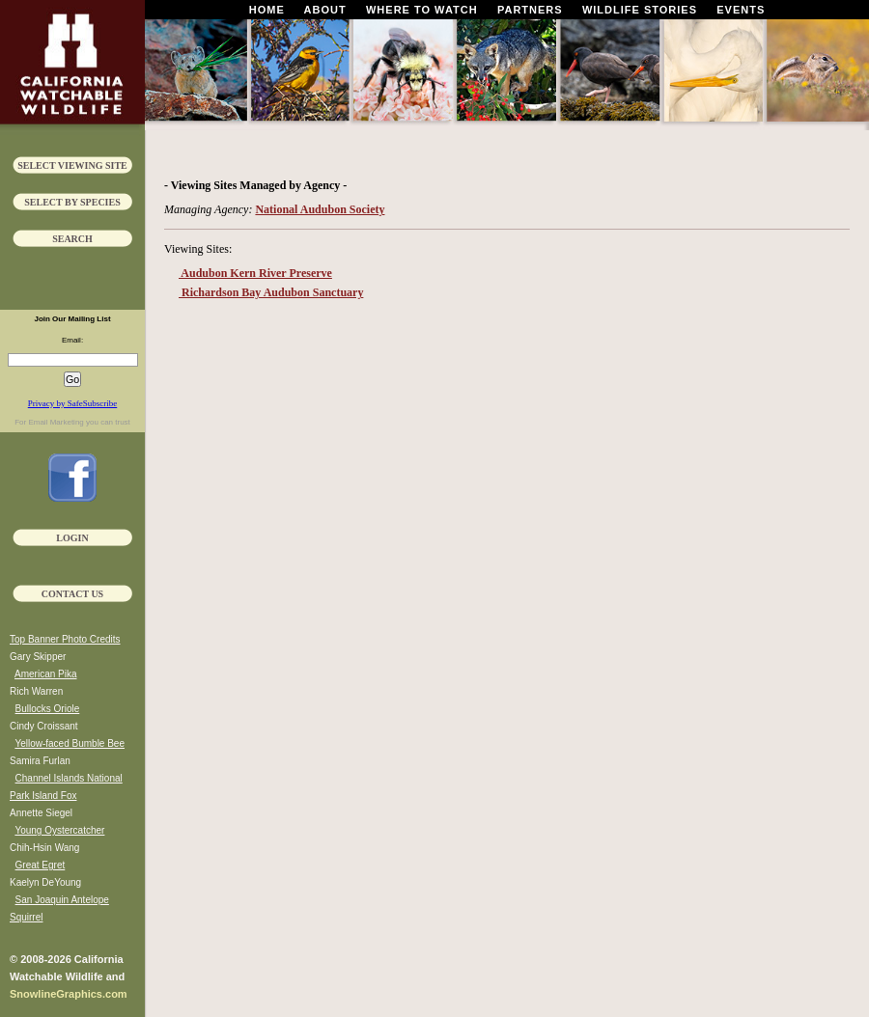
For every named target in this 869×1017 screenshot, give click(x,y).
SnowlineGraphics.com (68, 994)
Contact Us (72, 594)
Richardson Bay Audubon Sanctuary (271, 292)
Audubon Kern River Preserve (255, 273)
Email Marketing (55, 422)
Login (72, 538)
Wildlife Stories (639, 9)
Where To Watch (422, 9)
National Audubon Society (319, 209)
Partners (530, 9)
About (325, 9)
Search (72, 239)
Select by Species (72, 202)
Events (740, 9)
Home (267, 9)
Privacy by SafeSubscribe (72, 403)
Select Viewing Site (72, 165)
